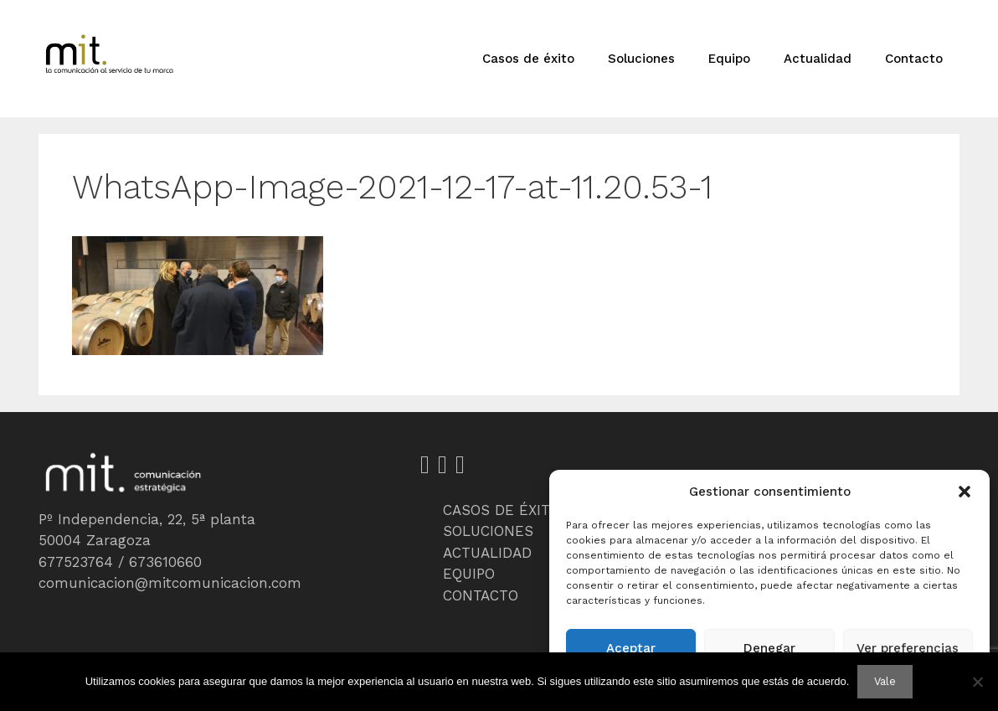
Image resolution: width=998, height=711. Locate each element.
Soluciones (641, 58)
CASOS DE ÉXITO (501, 510)
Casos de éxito (528, 58)
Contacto (914, 58)
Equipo (729, 58)
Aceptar (631, 648)
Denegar (769, 648)
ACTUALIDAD (487, 552)
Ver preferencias (908, 648)
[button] (964, 491)
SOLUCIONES (488, 531)
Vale (885, 681)
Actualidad (817, 58)
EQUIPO (469, 573)
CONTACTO (480, 595)
